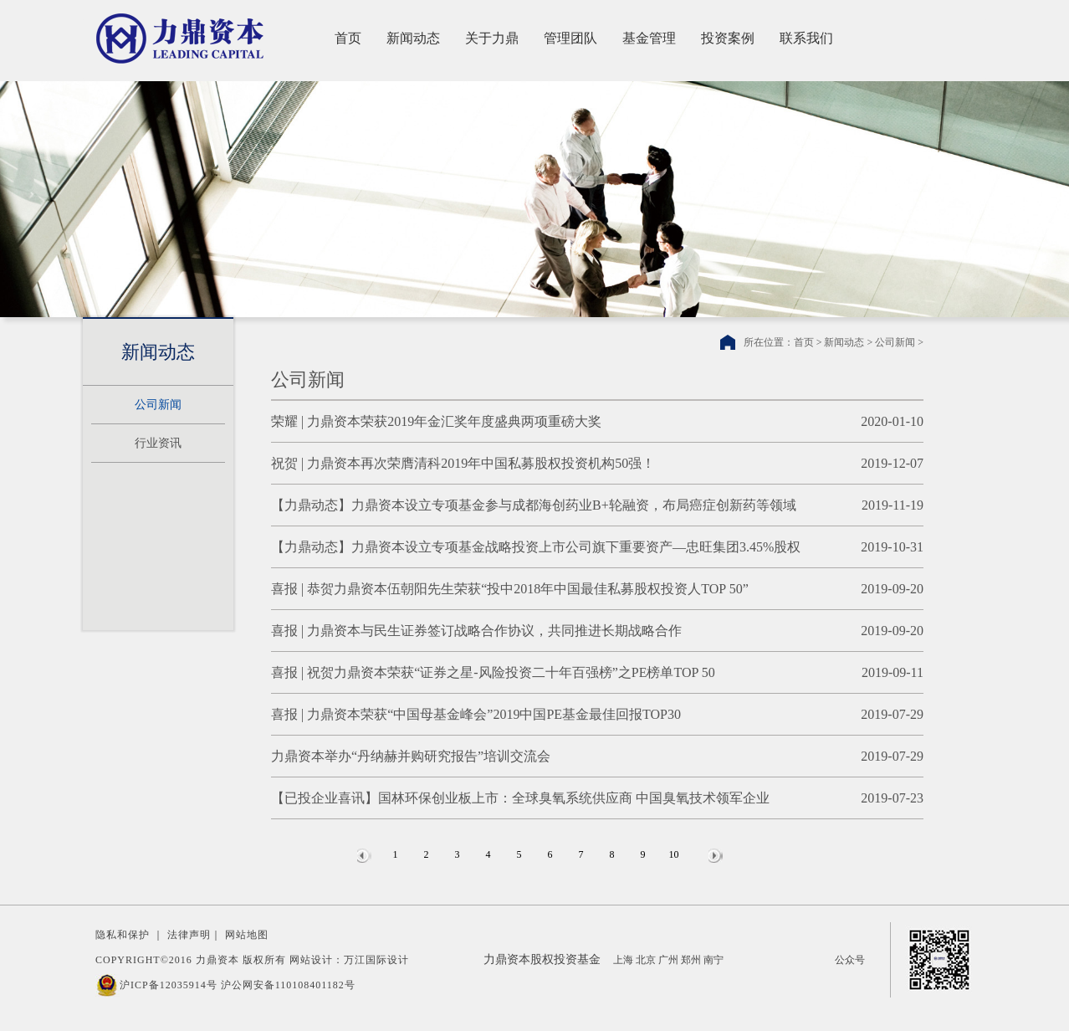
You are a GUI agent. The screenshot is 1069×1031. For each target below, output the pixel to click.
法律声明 (189, 935)
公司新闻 (158, 404)
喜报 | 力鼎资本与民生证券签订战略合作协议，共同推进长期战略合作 (476, 630)
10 (674, 854)
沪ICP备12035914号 (168, 985)
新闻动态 (413, 38)
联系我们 (806, 38)
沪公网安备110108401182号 (288, 985)
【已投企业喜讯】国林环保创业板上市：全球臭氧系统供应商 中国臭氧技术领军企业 (520, 798)
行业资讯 (158, 443)
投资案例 (727, 38)
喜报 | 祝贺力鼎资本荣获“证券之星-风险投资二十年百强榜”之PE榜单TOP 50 (493, 672)
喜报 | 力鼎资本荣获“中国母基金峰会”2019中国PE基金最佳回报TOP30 (476, 714)
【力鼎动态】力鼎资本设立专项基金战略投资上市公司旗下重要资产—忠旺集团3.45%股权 (535, 547)
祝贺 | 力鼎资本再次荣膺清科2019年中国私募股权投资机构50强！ (463, 463)
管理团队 (570, 38)
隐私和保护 (122, 935)
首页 (348, 38)
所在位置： (769, 342)
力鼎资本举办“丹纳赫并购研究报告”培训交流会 (410, 756)
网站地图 (247, 935)
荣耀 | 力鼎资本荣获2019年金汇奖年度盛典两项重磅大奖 (436, 421)
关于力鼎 (492, 38)
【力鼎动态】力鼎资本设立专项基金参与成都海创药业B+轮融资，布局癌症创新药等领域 (533, 505)
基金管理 (649, 38)
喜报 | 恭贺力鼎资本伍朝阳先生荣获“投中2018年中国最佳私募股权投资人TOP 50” (510, 589)
